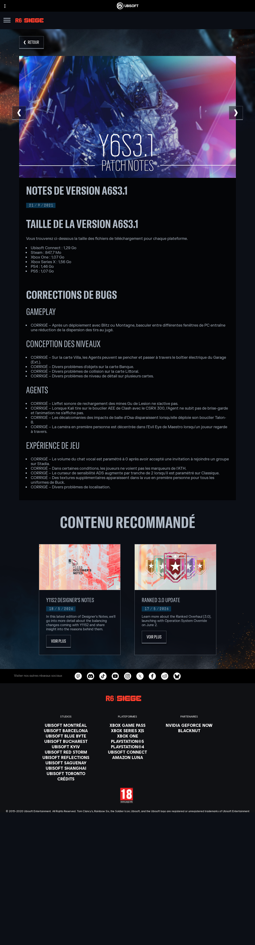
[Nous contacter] (127, 911)
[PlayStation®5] (127, 741)
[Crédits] (65, 778)
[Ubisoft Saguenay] (65, 762)
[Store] (127, 877)
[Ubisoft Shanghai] (65, 768)
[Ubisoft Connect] (127, 883)
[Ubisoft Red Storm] (65, 752)
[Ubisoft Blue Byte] (65, 736)
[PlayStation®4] (127, 746)
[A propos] (127, 889)
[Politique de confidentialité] (127, 917)
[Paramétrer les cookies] (127, 937)
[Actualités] (127, 895)
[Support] (127, 900)
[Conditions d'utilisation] (127, 924)
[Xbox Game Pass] (127, 725)
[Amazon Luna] (127, 757)
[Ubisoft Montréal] (65, 725)
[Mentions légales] (127, 930)
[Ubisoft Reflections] (65, 757)
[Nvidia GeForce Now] (189, 725)
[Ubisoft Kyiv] (65, 746)
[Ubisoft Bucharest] (65, 741)
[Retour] (31, 42)
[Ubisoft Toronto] (65, 773)
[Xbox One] (127, 736)
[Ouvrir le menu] (6, 21)
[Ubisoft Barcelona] (65, 730)
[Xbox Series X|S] (127, 730)
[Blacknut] (189, 730)
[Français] (127, 838)
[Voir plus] (58, 641)
